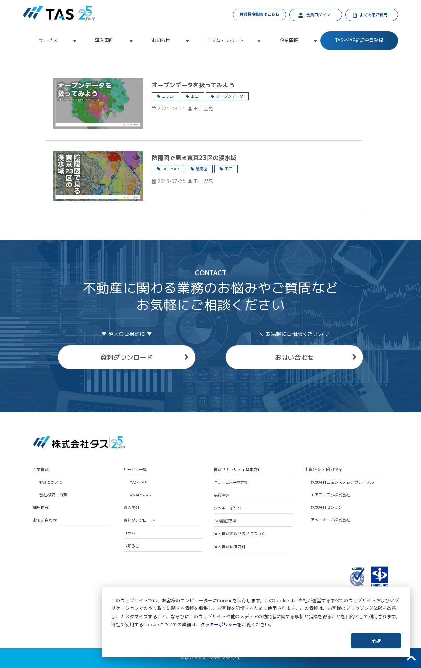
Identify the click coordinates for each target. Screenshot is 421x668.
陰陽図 (202, 169)
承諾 (376, 640)
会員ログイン (318, 15)
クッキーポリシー (218, 624)
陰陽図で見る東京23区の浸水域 (194, 158)
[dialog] (256, 622)
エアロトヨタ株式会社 (330, 495)
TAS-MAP (170, 169)
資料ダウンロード (126, 357)
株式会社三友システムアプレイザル (342, 482)
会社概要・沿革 (53, 495)
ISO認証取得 (225, 521)
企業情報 (289, 40)
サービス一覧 (135, 469)
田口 (195, 96)
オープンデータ (229, 96)
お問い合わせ (294, 357)
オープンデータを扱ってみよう (193, 85)
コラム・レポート (225, 40)
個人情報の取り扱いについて (239, 534)
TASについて (50, 482)
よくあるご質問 (373, 15)
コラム (168, 96)
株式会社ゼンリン (326, 507)
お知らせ (161, 40)
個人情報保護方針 (229, 546)
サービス (48, 40)
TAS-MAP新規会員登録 (359, 40)
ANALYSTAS (140, 495)
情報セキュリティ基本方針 (237, 469)
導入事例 (104, 40)
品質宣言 (222, 495)
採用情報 (41, 507)
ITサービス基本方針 (231, 482)
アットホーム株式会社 (330, 520)
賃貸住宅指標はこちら (259, 14)
